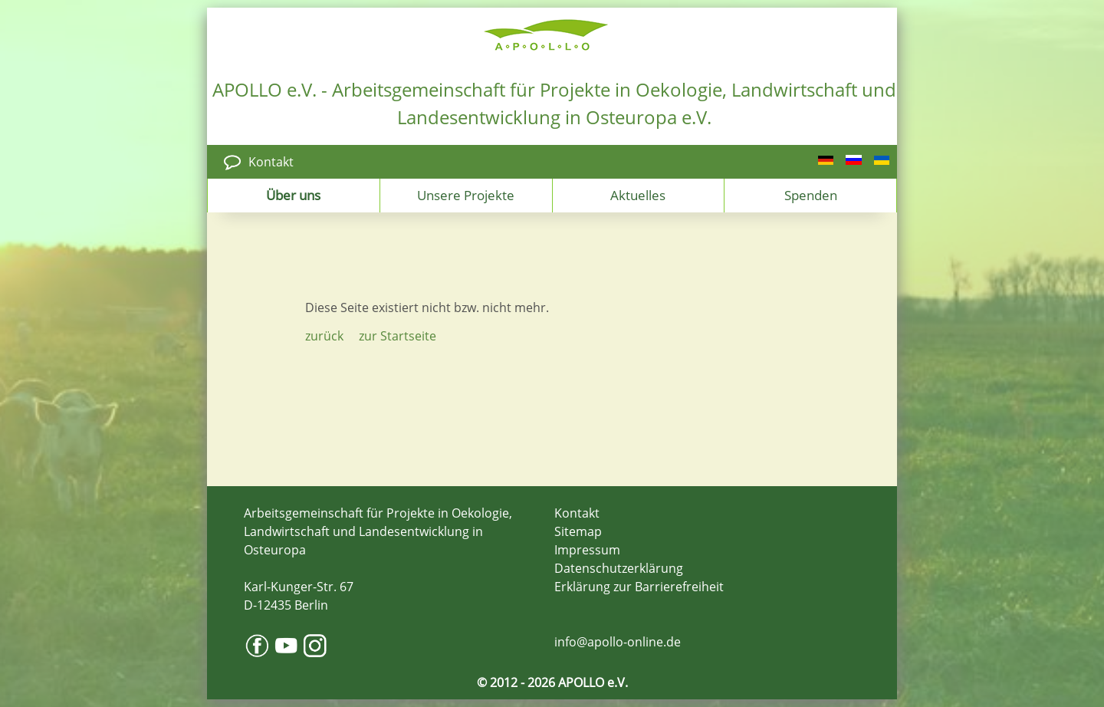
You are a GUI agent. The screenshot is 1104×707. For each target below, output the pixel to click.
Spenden (810, 195)
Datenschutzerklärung (618, 568)
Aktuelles (637, 195)
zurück (324, 335)
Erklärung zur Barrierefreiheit (639, 586)
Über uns (293, 195)
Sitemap (578, 531)
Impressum (587, 549)
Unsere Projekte (465, 195)
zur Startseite (397, 335)
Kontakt (271, 161)
